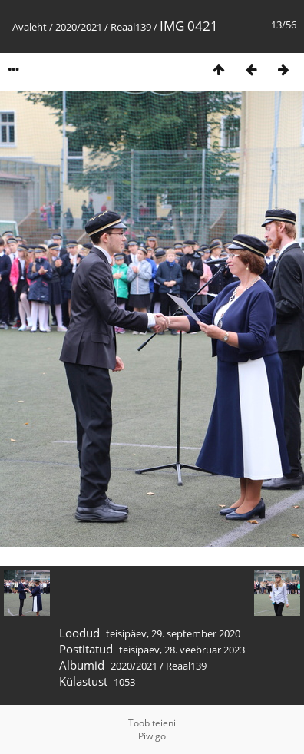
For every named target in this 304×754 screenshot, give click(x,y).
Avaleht (29, 27)
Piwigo (152, 735)
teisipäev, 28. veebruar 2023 (182, 649)
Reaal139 (131, 27)
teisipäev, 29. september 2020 (173, 633)
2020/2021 (78, 27)
